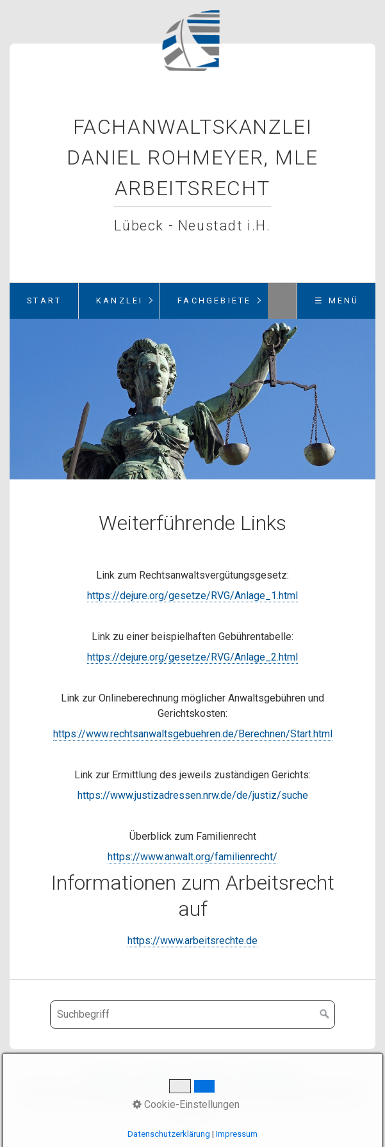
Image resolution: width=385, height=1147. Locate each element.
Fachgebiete (214, 300)
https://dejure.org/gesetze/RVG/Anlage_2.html (192, 657)
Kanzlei (119, 300)
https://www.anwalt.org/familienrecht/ (192, 857)
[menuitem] (44, 301)
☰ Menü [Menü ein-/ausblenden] (337, 300)
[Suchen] (325, 1014)
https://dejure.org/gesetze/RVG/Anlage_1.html (192, 596)
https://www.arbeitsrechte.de (192, 940)
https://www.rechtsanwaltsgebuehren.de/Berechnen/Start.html (192, 734)
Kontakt (157, 1077)
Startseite (108, 1077)
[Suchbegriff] (192, 1014)
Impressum (208, 1077)
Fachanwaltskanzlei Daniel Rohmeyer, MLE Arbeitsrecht (192, 157)
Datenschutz (271, 1077)
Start (44, 300)
